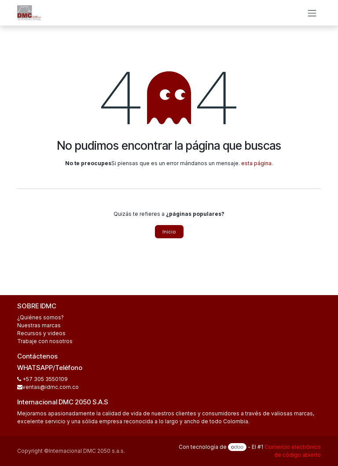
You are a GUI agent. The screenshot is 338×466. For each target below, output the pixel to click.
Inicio (169, 232)
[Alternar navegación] (312, 13)
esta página (256, 163)
